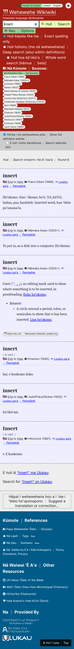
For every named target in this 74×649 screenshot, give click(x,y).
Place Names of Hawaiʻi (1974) (20, 91)
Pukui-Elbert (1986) (14, 76)
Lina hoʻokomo (41, 319)
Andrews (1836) (12, 123)
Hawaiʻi (47, 5)
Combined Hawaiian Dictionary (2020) (24, 101)
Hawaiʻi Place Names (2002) (19, 94)
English (57, 5)
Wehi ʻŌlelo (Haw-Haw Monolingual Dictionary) (35, 587)
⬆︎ (55, 643)
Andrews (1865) (12, 83)
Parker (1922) (11, 87)
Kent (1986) (10, 105)
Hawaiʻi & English (31, 5)
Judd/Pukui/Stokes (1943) (18, 116)
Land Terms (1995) (14, 126)
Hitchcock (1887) (13, 119)
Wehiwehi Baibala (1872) (17, 109)
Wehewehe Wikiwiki (29, 12)
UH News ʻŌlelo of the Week (23, 580)
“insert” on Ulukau (36, 481)
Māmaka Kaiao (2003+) (16, 80)
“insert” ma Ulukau (32, 472)
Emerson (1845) (12, 112)
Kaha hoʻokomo (34, 294)
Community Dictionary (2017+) (20, 98)
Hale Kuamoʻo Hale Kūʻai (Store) (25, 600)
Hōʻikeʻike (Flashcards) (19, 594)
